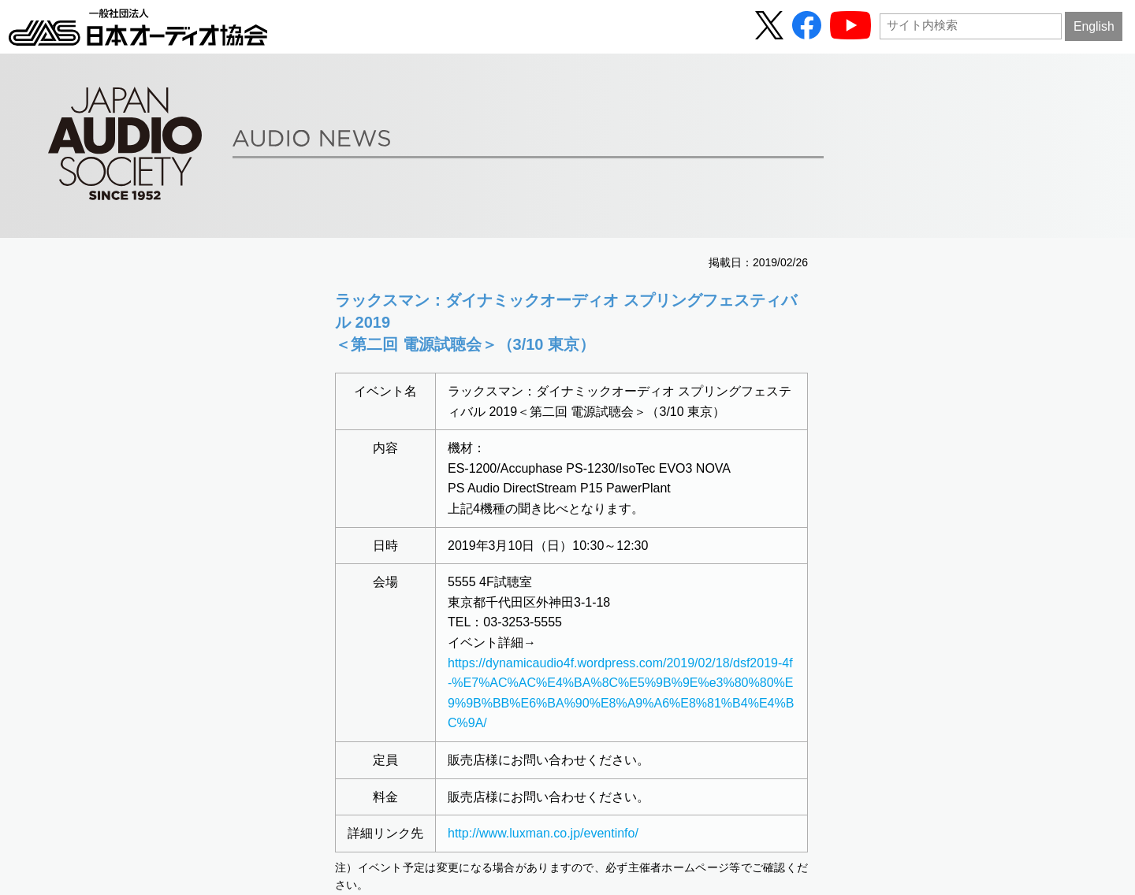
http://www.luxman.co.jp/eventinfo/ (543, 833)
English (1094, 26)
